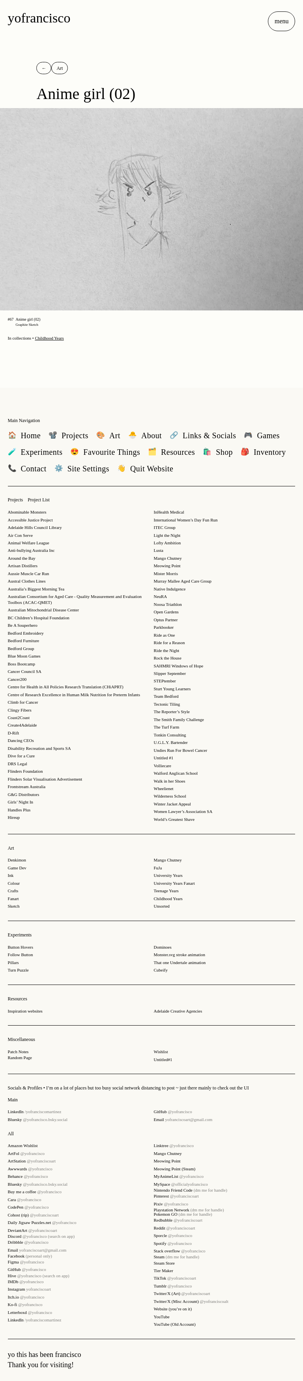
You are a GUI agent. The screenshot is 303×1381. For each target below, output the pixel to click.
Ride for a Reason (169, 642)
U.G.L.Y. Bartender (171, 742)
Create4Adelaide (22, 725)
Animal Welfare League (28, 542)
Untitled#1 (163, 1059)
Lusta (158, 550)
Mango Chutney (168, 558)
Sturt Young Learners (172, 688)
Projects (15, 500)
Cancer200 (17, 679)
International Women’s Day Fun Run (186, 520)
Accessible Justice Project (30, 520)
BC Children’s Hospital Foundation (38, 617)
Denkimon (17, 860)
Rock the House (167, 658)
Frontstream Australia (27, 786)
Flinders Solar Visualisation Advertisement (45, 779)
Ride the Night (167, 650)
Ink (11, 875)
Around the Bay (22, 558)
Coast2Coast (19, 717)
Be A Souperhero (22, 625)
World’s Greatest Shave (174, 819)
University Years (168, 875)
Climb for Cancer (23, 702)
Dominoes (163, 947)
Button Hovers (20, 947)
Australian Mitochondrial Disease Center (43, 609)
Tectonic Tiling (167, 704)
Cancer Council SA (25, 671)
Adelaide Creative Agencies (178, 1011)
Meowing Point (167, 565)
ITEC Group (165, 527)
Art (11, 848)
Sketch (14, 906)
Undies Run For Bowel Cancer (181, 750)
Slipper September (170, 673)
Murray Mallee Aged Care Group (183, 581)
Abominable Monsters (27, 512)
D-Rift (13, 733)
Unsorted (162, 906)
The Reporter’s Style (172, 711)
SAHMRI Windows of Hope (179, 665)
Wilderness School (170, 796)
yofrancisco (39, 18)
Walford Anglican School (176, 773)
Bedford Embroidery (26, 633)
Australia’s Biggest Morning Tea (36, 589)
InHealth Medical (169, 512)
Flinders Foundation (25, 771)
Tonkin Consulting (170, 735)
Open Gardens (166, 611)
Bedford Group (21, 648)
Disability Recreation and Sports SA (39, 748)
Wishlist (161, 1051)
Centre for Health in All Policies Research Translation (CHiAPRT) (65, 686)
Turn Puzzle (18, 970)
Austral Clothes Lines (27, 581)
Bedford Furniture (23, 640)
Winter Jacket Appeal (172, 804)
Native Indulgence (170, 589)
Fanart (13, 898)
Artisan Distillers (22, 565)
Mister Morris (166, 573)
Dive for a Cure (21, 755)
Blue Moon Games (24, 656)
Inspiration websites (25, 1011)
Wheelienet (164, 788)
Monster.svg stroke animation (179, 954)
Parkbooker (164, 627)
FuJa (158, 867)
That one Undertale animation (180, 962)
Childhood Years (49, 338)
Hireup (14, 817)
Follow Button (20, 954)
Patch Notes (18, 1051)
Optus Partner (166, 619)
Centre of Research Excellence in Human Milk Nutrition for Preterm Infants (74, 694)
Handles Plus (19, 809)
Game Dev (17, 867)
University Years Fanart (174, 883)
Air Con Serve (20, 535)
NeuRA (160, 596)
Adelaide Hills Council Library (35, 527)
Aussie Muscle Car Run (28, 573)
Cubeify (161, 970)
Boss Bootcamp (21, 664)
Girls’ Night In (21, 802)
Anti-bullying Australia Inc (31, 550)
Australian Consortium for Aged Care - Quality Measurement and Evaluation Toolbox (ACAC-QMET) (75, 599)
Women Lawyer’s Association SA (183, 811)
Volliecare (162, 765)
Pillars (13, 962)
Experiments (20, 935)
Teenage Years (166, 890)
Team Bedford (166, 696)
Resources (17, 999)
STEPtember (165, 680)
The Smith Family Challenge (179, 719)
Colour (14, 883)
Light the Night (167, 535)
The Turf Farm (167, 727)
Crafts (13, 890)
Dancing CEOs (21, 740)
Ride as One (164, 635)
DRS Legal (17, 763)
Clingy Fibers (20, 710)
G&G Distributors (23, 794)
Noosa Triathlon (168, 604)
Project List (39, 500)
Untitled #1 (164, 757)
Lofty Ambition (167, 542)
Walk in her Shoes (169, 781)
